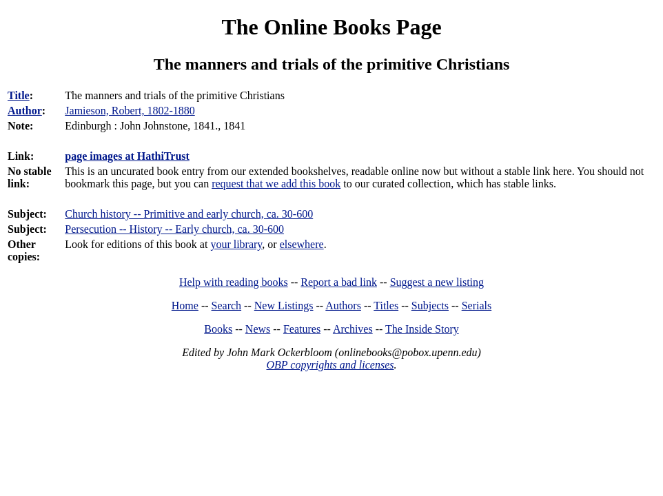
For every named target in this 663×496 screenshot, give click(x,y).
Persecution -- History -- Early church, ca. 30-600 (174, 229)
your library (236, 244)
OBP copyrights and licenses (330, 365)
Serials (477, 305)
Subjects (430, 305)
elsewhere (302, 244)
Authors (343, 305)
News (257, 329)
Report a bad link (338, 282)
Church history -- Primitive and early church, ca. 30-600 (189, 214)
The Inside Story (422, 329)
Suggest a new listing (437, 282)
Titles (386, 305)
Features (301, 329)
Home (185, 305)
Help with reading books (233, 282)
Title (19, 95)
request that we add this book (276, 183)
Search (227, 305)
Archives (353, 329)
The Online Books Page (331, 26)
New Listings (284, 305)
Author (25, 110)
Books (218, 329)
